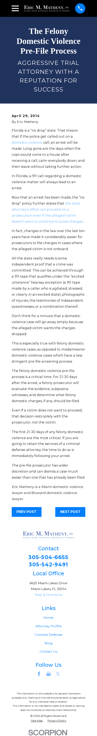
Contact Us (48, 652)
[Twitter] (58, 674)
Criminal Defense (48, 635)
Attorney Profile (48, 626)
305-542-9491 (48, 564)
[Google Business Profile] (48, 674)
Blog (49, 643)
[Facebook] (39, 674)
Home (48, 618)
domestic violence (27, 142)
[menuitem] (37, 720)
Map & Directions (48, 595)
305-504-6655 (48, 557)
